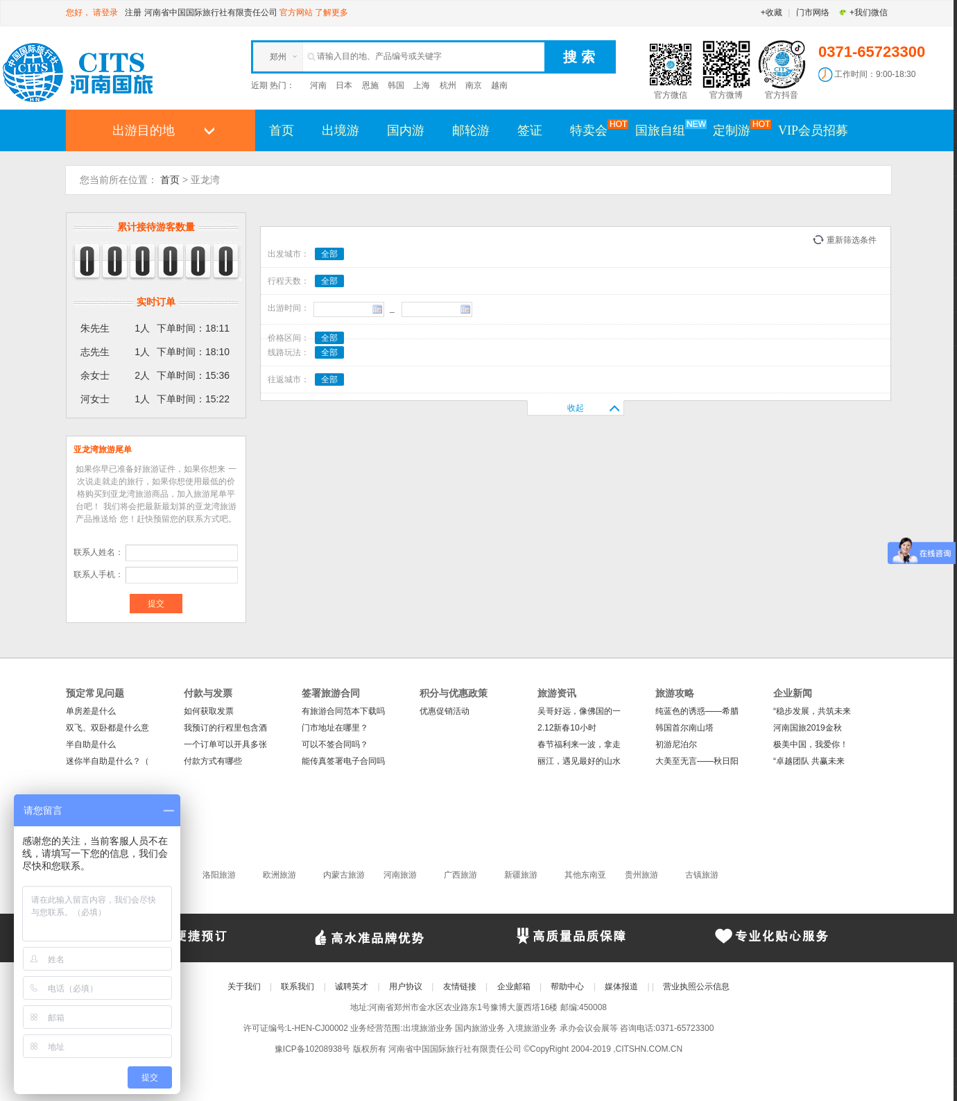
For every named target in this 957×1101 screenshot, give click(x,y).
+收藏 (771, 12)
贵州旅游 (641, 875)
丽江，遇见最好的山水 (579, 761)
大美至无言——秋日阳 (697, 761)
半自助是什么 (91, 744)
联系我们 (297, 986)
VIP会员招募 (813, 130)
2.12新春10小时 (566, 728)
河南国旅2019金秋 (807, 728)
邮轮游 (471, 130)
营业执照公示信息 (696, 986)
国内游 (405, 130)
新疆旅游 (520, 875)
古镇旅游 (701, 875)
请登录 (105, 12)
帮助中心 (567, 986)
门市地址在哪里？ (335, 728)
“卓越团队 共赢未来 (809, 761)
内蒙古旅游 (344, 875)
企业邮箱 (514, 986)
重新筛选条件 (852, 240)
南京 (473, 85)
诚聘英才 (351, 986)
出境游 (340, 130)
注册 (133, 12)
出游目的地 (143, 130)
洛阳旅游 (219, 875)
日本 (344, 85)
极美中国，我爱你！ (810, 744)
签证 (529, 130)
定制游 (738, 129)
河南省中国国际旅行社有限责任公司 (210, 12)
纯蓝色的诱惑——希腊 (697, 711)
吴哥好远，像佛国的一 (579, 711)
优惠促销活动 (444, 711)
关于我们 (244, 986)
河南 (318, 85)
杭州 (448, 85)
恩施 (370, 85)
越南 (499, 85)
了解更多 (331, 12)
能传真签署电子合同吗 (343, 761)
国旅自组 (667, 129)
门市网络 (812, 12)
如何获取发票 (209, 711)
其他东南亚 (585, 875)
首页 (281, 130)
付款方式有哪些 (213, 761)
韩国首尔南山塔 (684, 728)
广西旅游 (460, 875)
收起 (575, 408)
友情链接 (459, 986)
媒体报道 (621, 986)
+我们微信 (863, 12)
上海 (421, 85)
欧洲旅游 (279, 875)
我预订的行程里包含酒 (225, 728)
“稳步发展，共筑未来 (812, 711)
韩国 (396, 85)
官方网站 (296, 12)
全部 (329, 254)
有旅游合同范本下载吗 (343, 711)
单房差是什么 (91, 711)
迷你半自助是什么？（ (107, 761)
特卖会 (595, 129)
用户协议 (405, 986)
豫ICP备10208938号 (312, 1049)
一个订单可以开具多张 (225, 744)
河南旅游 (400, 875)
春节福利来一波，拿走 (579, 744)
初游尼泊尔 (676, 744)
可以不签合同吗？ (335, 744)
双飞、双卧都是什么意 (107, 728)
